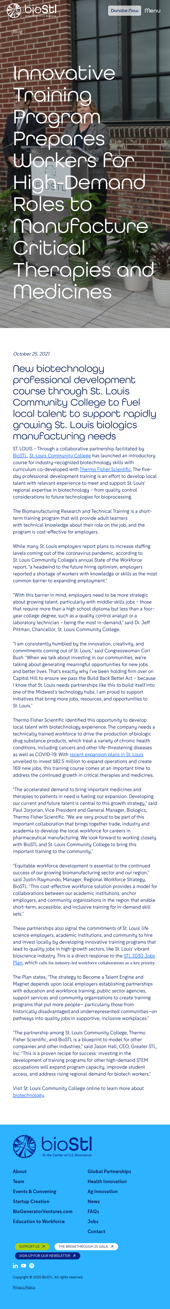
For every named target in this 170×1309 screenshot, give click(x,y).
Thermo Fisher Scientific (105, 469)
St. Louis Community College (60, 455)
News (94, 1202)
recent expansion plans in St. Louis (106, 754)
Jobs (93, 1222)
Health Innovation (107, 1182)
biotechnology (28, 1095)
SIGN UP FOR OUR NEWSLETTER (47, 1256)
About (20, 1172)
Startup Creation (31, 1202)
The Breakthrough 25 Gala (86, 1246)
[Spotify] (31, 1265)
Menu (153, 10)
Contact (96, 1232)
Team (18, 1182)
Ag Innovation (103, 1192)
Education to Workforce (39, 1222)
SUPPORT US (32, 1246)
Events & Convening (34, 1192)
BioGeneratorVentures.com (42, 1212)
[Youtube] (23, 1265)
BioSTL (20, 455)
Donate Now (124, 10)
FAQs (93, 1212)
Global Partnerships (109, 1172)
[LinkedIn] (15, 1265)
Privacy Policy (24, 1287)
